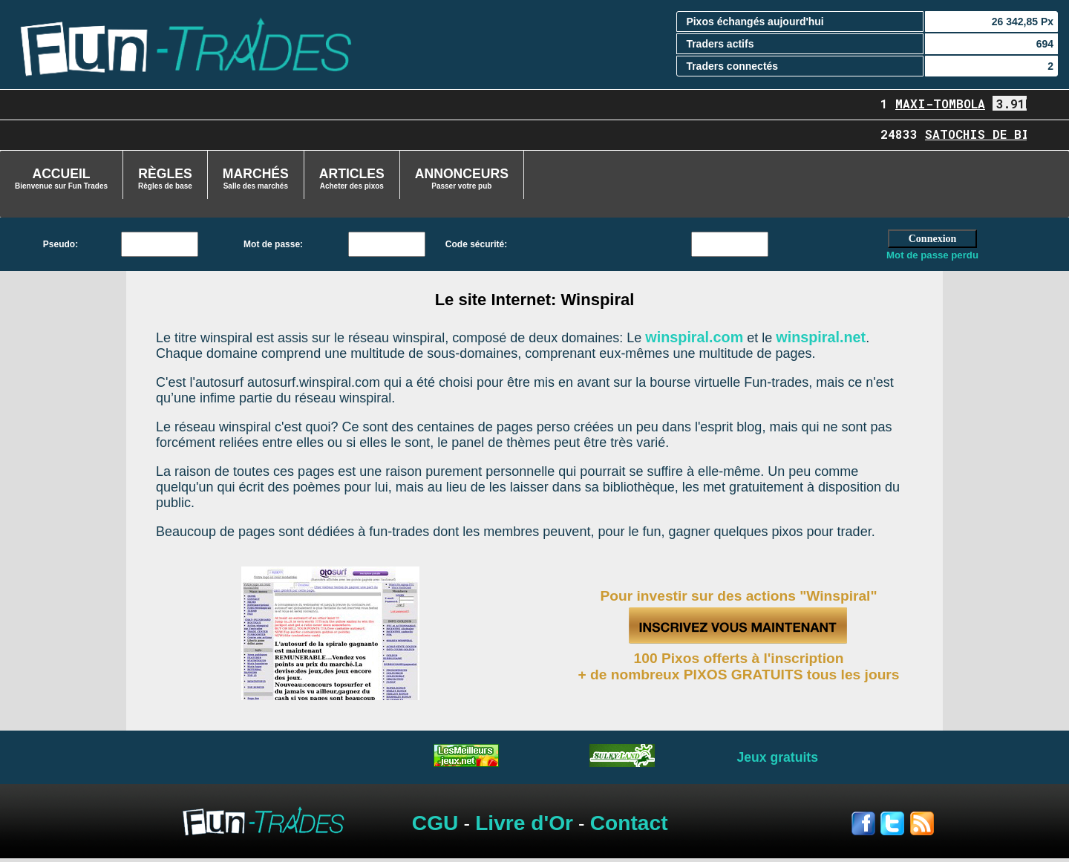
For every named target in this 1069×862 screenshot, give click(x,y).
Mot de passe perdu (932, 255)
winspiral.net (821, 337)
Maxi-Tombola (948, 103)
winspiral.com (694, 337)
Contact (629, 823)
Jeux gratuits (777, 757)
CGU (435, 823)
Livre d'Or (524, 823)
